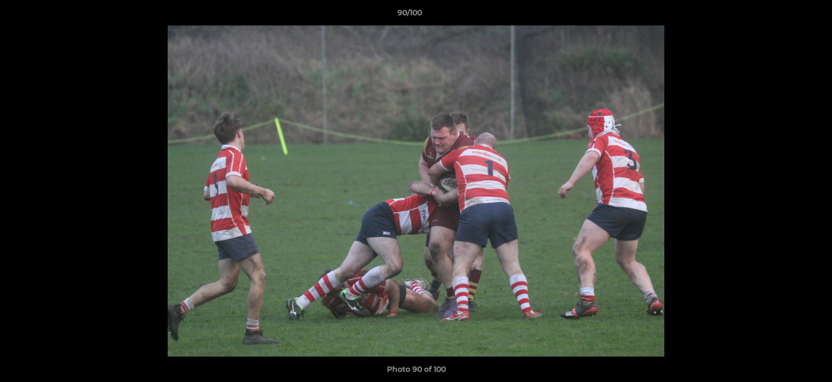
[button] (787, 15)
